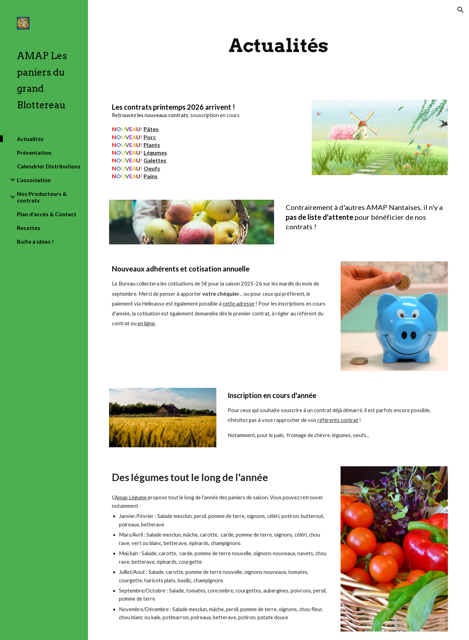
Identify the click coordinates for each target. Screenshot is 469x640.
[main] (278, 45)
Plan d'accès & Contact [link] (46, 214)
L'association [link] (34, 180)
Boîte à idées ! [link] (35, 241)
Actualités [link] (30, 138)
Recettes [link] (28, 227)
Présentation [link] (34, 152)
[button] (460, 9)
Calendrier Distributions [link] (49, 166)
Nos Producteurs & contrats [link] (42, 197)
